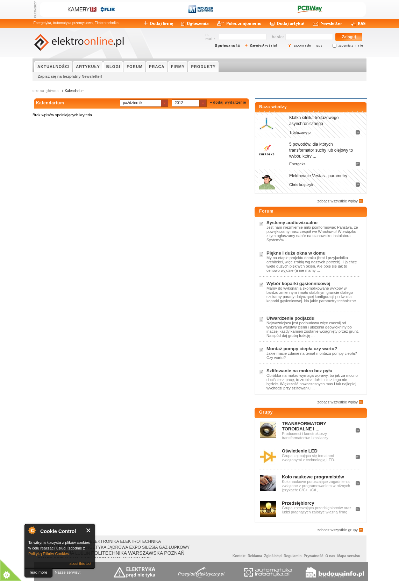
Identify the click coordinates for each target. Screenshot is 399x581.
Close (88, 530)
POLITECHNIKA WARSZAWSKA (127, 553)
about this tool (80, 564)
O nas (330, 556)
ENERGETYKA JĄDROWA (103, 547)
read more (38, 572)
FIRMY (178, 66)
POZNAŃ (174, 553)
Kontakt (239, 556)
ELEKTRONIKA (104, 541)
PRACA (157, 66)
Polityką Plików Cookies (48, 554)
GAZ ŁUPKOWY (174, 547)
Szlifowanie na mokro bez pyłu (299, 370)
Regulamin (292, 556)
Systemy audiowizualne (292, 222)
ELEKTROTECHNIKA (140, 541)
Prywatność (313, 556)
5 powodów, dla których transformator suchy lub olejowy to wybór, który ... (321, 150)
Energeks (297, 164)
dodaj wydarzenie (229, 102)
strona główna (46, 91)
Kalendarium (50, 103)
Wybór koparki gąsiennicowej (298, 283)
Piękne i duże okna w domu (296, 253)
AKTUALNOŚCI (53, 66)
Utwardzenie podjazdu (290, 318)
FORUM (135, 66)
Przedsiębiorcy (298, 503)
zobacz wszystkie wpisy (337, 201)
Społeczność (227, 46)
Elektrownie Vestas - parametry (318, 175)
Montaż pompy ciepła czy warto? (301, 348)
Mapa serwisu (348, 556)
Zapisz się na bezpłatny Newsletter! (70, 76)
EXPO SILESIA (143, 547)
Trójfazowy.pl (300, 132)
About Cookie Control (32, 530)
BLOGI (113, 66)
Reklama (255, 556)
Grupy (266, 412)
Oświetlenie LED (300, 451)
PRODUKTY (203, 66)
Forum (266, 211)
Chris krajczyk (301, 184)
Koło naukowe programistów (313, 476)
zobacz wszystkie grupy (337, 530)
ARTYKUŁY (88, 66)
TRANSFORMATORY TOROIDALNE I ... (304, 426)
